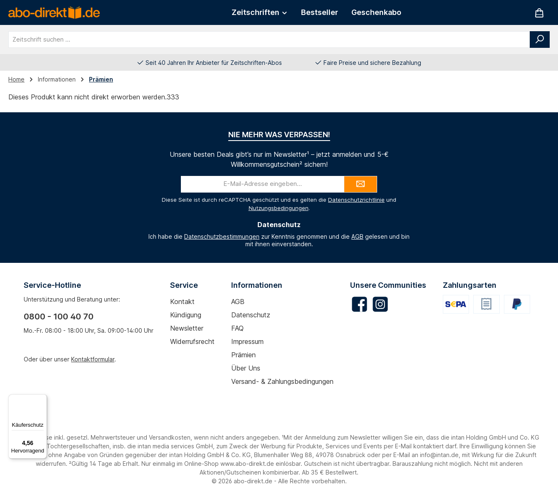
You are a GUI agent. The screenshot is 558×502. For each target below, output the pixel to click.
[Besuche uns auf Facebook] (359, 304)
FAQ (237, 328)
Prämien (243, 355)
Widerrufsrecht (192, 341)
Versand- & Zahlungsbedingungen (282, 381)
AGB (357, 236)
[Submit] (360, 184)
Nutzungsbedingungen (279, 208)
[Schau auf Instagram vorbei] (380, 304)
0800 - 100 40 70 (59, 316)
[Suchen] (540, 39)
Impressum (247, 341)
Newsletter (186, 328)
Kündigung (185, 315)
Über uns (245, 368)
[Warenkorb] (539, 12)
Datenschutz (250, 315)
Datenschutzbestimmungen (221, 236)
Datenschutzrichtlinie (356, 199)
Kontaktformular (92, 359)
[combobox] (269, 39)
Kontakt (182, 301)
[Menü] (42, 399)
